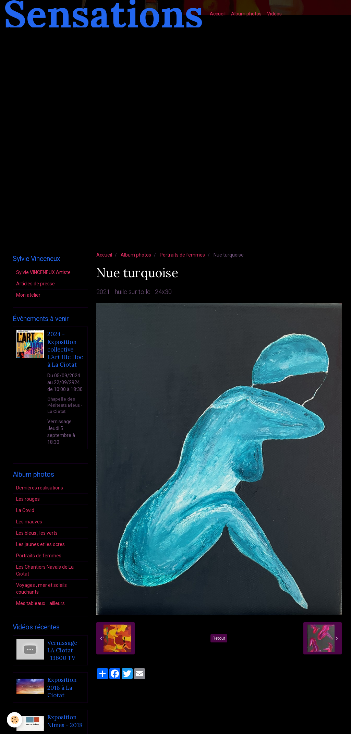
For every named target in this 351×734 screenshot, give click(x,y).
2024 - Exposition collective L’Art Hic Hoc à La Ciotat (65, 350)
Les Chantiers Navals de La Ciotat (45, 570)
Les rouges (28, 499)
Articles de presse (35, 283)
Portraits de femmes (182, 255)
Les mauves (29, 521)
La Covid (25, 510)
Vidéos (274, 13)
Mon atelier (28, 295)
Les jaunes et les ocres (40, 544)
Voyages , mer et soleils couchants (41, 588)
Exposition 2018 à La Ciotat (62, 687)
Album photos (246, 13)
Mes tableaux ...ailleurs (40, 603)
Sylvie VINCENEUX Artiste (43, 272)
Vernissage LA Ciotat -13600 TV (62, 650)
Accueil (218, 13)
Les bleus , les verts (37, 533)
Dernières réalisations (39, 487)
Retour (219, 638)
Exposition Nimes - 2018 (65, 721)
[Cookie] (14, 719)
